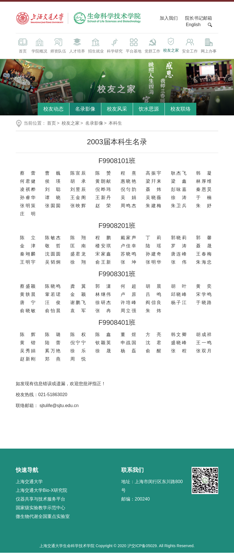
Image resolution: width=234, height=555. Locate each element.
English (193, 26)
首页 (23, 47)
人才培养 (77, 47)
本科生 (115, 125)
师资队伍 (58, 47)
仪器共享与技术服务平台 (40, 501)
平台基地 (133, 47)
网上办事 (208, 47)
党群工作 (152, 47)
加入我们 (169, 20)
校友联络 (180, 111)
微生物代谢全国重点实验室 (43, 518)
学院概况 (39, 47)
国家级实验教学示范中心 (40, 509)
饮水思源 (149, 111)
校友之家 (171, 46)
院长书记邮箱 (198, 20)
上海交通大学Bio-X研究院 (41, 492)
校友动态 (53, 111)
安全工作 (190, 47)
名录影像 (85, 111)
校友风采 (117, 111)
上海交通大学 (29, 483)
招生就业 (95, 47)
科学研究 (114, 47)
